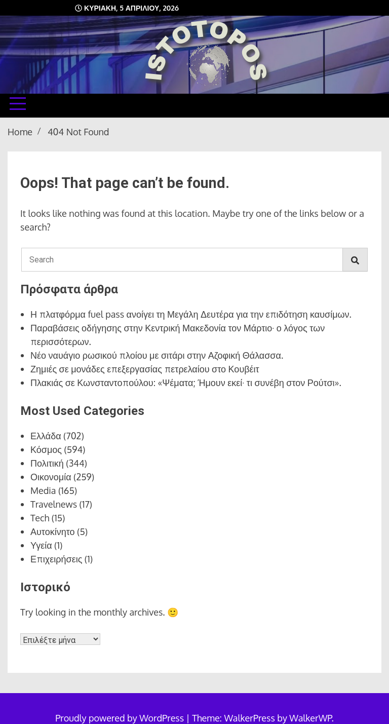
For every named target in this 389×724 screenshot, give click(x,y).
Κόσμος (46, 449)
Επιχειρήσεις (56, 558)
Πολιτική (47, 463)
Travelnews (53, 504)
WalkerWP (310, 717)
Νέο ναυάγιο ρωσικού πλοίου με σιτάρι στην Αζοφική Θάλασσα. (156, 355)
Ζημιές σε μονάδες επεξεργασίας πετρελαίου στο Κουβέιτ (144, 368)
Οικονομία (50, 476)
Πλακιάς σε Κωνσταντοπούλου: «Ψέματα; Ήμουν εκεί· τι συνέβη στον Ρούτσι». (185, 382)
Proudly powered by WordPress (120, 717)
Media (43, 490)
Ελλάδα (45, 435)
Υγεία (41, 545)
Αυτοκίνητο (52, 531)
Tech (39, 517)
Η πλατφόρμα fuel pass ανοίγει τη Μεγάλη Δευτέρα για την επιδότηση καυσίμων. (191, 314)
